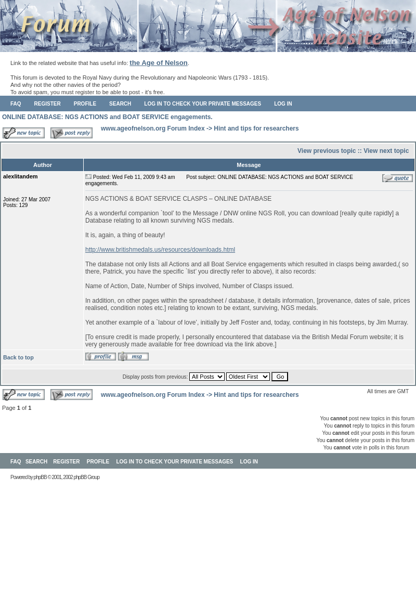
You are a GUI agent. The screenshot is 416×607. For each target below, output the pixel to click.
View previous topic (326, 150)
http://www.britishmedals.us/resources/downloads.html (160, 249)
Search (120, 104)
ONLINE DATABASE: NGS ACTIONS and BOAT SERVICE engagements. (107, 117)
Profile (85, 104)
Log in (283, 104)
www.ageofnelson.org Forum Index (153, 128)
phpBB (40, 477)
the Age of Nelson (158, 63)
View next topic (386, 150)
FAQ (15, 104)
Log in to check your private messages (202, 104)
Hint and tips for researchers (256, 128)
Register (47, 104)
